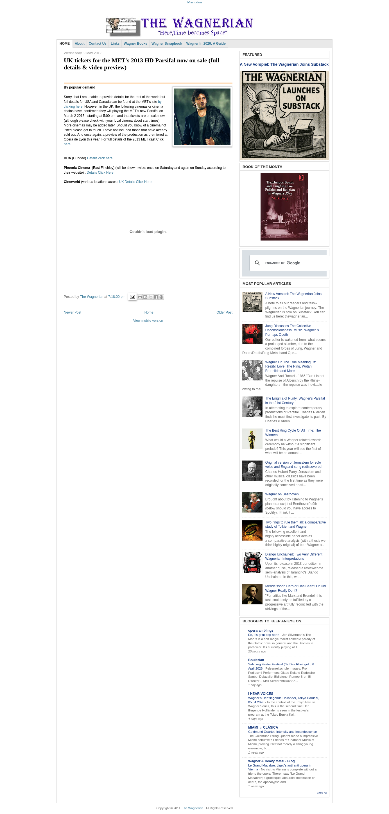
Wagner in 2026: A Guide (206, 44)
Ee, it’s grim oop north (264, 634)
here (67, 144)
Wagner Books (135, 44)
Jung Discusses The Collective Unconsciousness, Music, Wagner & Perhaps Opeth (292, 330)
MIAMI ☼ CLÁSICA (263, 727)
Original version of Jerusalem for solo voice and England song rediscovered (293, 465)
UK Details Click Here (135, 182)
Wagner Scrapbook (166, 44)
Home (148, 312)
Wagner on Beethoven (282, 494)
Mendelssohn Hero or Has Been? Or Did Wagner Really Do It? (295, 588)
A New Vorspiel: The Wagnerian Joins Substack (284, 64)
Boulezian (256, 660)
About (80, 44)
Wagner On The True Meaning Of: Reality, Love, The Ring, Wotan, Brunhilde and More (290, 366)
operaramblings (260, 630)
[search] (288, 263)
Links (115, 44)
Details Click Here (100, 172)
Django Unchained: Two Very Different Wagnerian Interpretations (293, 556)
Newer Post (72, 312)
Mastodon (194, 2)
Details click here (100, 158)
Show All (322, 793)
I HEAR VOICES (260, 694)
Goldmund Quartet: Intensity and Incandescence (283, 731)
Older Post (224, 312)
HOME (65, 44)
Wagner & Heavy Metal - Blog (271, 761)
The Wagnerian (192, 808)
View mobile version (148, 321)
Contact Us (98, 44)
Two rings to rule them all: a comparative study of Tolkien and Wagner (295, 524)
